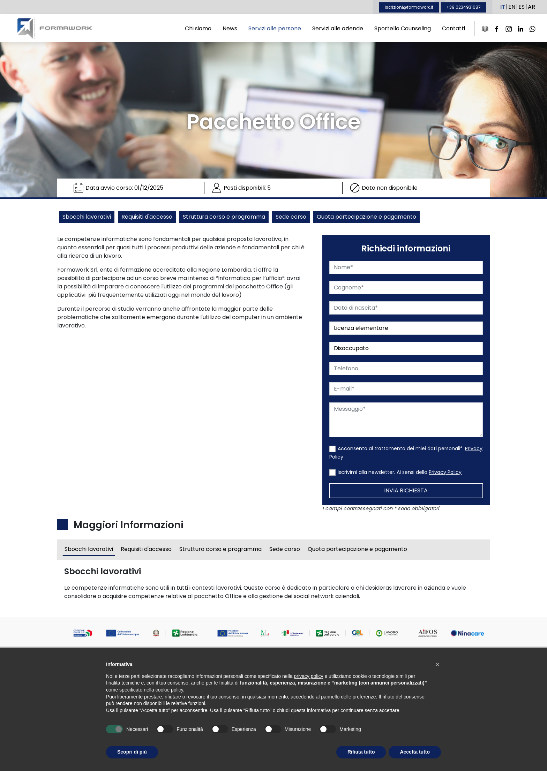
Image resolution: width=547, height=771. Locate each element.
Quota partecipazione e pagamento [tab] (357, 551)
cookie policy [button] (169, 690)
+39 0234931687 (463, 7)
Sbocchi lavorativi (86, 217)
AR (531, 7)
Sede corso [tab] (284, 551)
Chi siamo (198, 28)
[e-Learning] (484, 28)
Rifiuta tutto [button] (361, 752)
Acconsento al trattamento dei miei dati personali (401, 448)
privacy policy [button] (308, 676)
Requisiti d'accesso (146, 217)
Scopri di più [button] (132, 752)
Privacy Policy (447, 472)
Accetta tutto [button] (415, 752)
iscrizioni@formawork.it (409, 7)
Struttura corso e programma (224, 217)
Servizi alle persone (274, 28)
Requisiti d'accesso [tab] (146, 551)
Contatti (453, 28)
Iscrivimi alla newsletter (368, 472)
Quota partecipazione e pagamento (366, 217)
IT (502, 7)
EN (511, 7)
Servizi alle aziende (337, 28)
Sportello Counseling (402, 28)
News (230, 28)
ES (521, 7)
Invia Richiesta (408, 490)
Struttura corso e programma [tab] (220, 551)
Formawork (55, 28)
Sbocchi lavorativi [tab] (89, 551)
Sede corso (291, 217)
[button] (437, 664)
